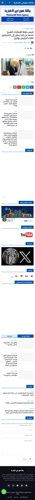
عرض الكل (3, 93)
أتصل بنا (10, 497)
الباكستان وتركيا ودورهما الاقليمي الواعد (19, 403)
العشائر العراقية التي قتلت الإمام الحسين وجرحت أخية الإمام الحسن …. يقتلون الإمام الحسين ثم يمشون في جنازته (10, 360)
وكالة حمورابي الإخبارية (24, 2)
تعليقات (9, 336)
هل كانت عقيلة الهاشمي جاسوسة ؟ (10, 374)
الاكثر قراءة (25, 336)
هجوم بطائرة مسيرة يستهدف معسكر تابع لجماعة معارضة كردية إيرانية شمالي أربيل (19, 412)
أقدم (3, 197)
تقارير (22, 28)
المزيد (11, 276)
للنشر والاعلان (23, 497)
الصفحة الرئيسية (29, 28)
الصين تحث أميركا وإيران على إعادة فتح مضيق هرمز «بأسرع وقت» (10, 103)
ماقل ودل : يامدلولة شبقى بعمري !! (10, 344)
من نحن (16, 497)
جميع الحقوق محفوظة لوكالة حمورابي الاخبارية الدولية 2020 (17, 493)
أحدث (31, 197)
